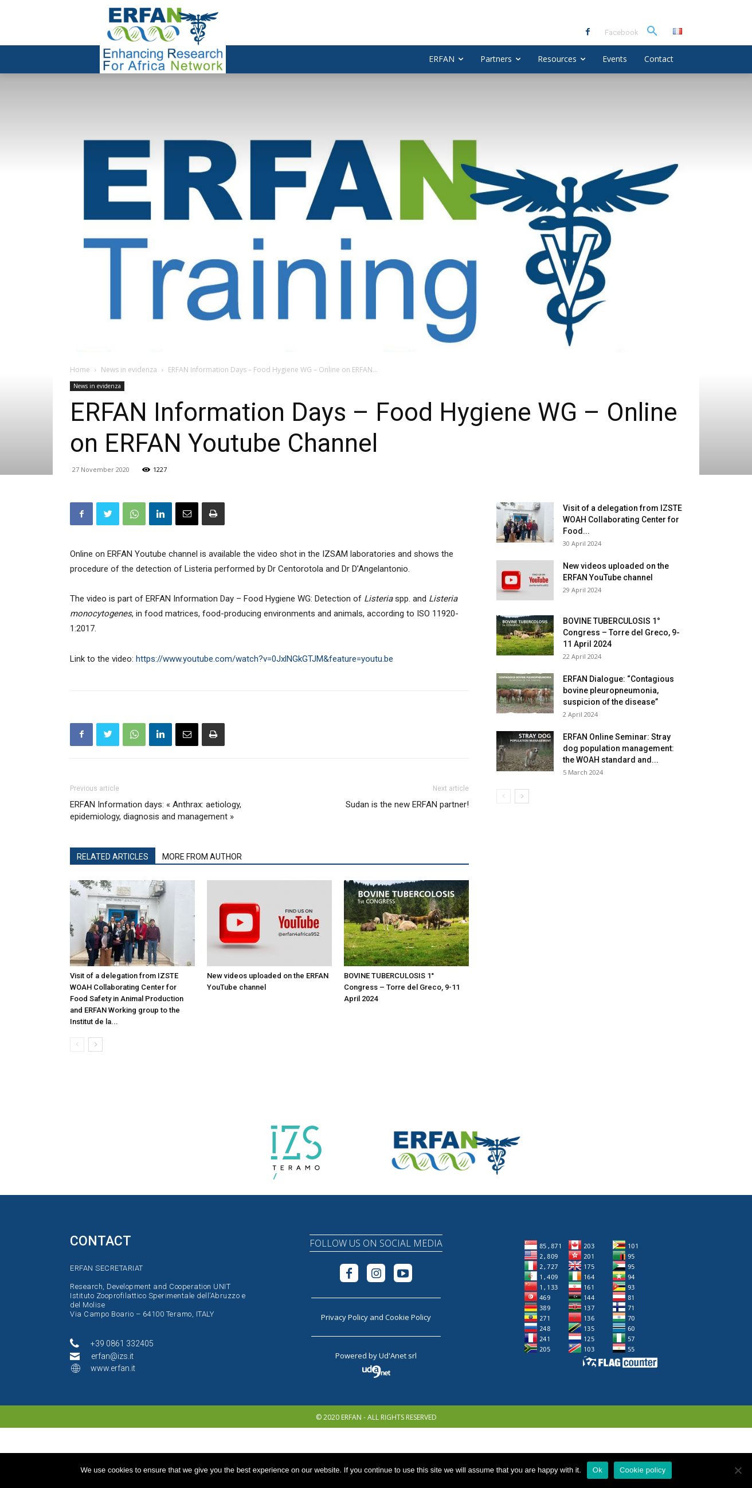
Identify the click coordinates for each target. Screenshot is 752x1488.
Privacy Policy (344, 1317)
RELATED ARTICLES (112, 856)
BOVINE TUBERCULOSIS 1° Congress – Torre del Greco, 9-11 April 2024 (402, 987)
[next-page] (95, 1044)
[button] (652, 31)
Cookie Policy (408, 1317)
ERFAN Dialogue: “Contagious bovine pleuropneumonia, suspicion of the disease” (618, 690)
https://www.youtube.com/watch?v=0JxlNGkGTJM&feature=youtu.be (264, 659)
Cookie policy (643, 1470)
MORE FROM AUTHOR (202, 856)
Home (80, 369)
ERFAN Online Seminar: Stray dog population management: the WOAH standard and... (618, 748)
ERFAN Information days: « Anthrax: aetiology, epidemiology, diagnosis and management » (155, 810)
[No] (737, 1470)
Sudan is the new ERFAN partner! (407, 804)
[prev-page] (77, 1044)
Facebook (622, 32)
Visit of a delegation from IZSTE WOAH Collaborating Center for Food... (622, 519)
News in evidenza (129, 369)
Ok (597, 1470)
